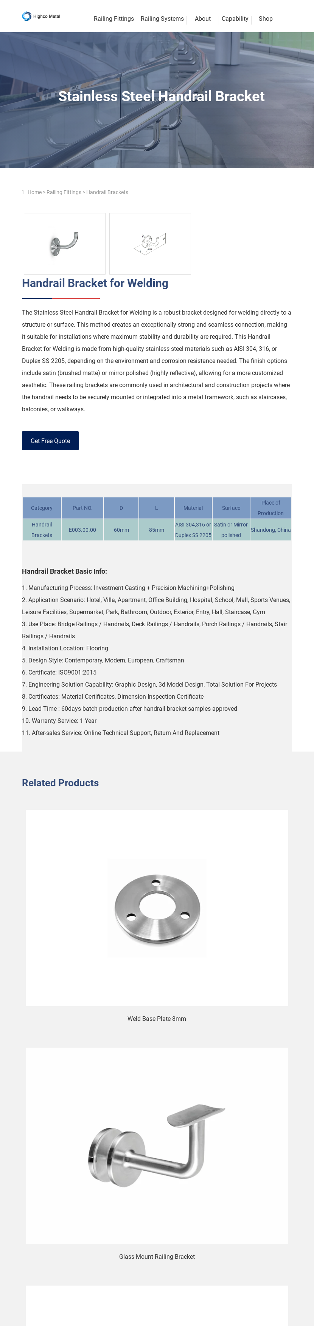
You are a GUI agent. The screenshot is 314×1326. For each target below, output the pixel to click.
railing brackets (87, 385)
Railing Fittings (64, 192)
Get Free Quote (50, 441)
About (203, 18)
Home (35, 192)
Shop (266, 18)
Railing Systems (162, 18)
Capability (235, 18)
